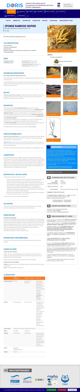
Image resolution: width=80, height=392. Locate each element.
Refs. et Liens (49, 11)
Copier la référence (58, 201)
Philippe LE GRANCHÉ (61, 209)
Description (36, 20)
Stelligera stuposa (8, 142)
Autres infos (53, 20)
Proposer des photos (65, 167)
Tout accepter (51, 390)
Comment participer (53, 167)
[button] (27, 16)
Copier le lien (67, 201)
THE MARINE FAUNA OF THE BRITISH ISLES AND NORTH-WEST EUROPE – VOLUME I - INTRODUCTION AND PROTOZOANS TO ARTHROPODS (60, 228)
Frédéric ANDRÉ (56, 210)
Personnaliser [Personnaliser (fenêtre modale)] (72, 390)
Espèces (11, 11)
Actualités (60, 11)
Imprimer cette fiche (54, 172)
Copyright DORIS (64, 160)
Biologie (44, 20)
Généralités (16, 20)
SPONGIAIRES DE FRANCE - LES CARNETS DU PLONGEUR (61, 233)
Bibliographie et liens (66, 20)
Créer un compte (68, 6)
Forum (29, 11)
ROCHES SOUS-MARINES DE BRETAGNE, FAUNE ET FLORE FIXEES (61, 223)
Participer (20, 15)
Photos (8, 20)
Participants (9, 15)
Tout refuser (62, 390)
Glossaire (38, 11)
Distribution (26, 20)
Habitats (20, 11)
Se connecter (67, 4)
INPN (62, 260)
